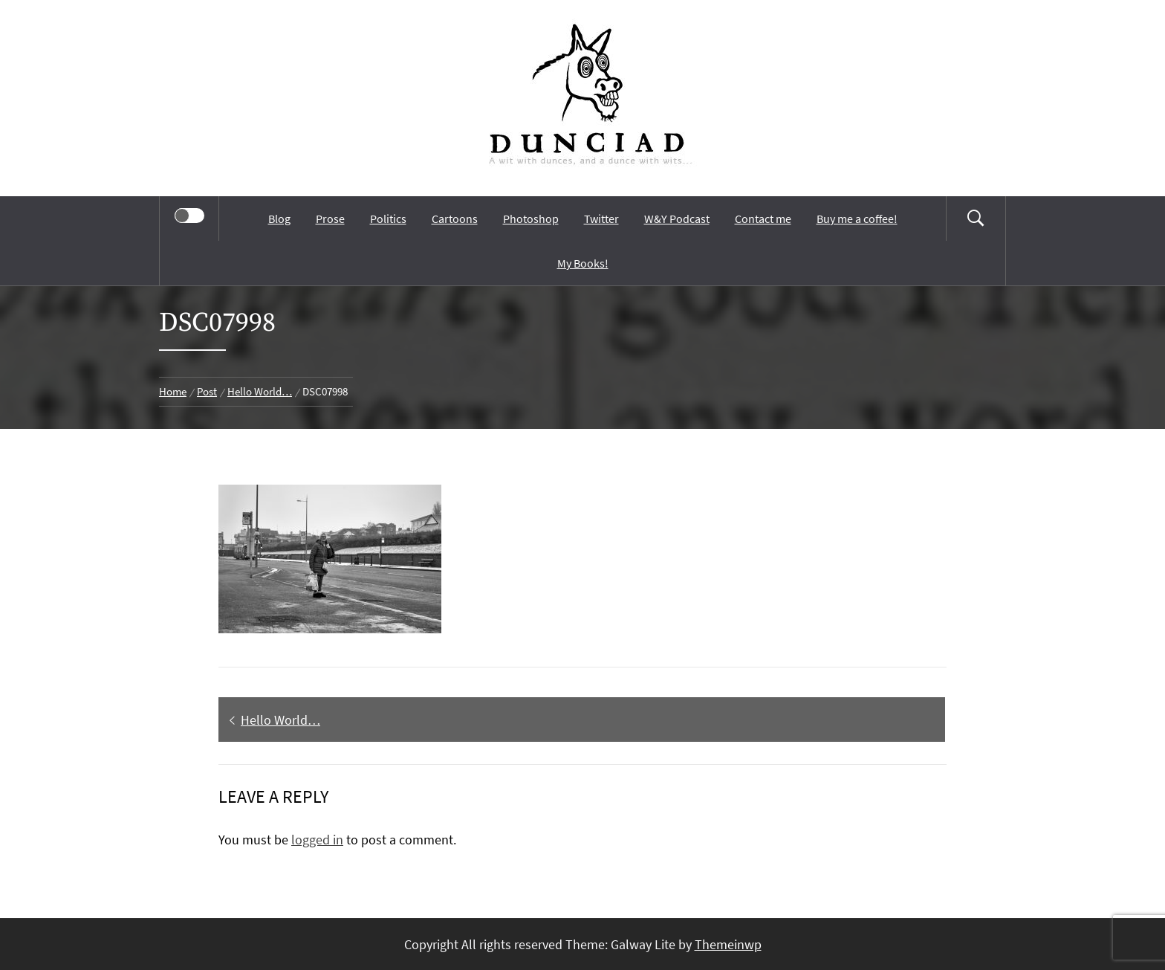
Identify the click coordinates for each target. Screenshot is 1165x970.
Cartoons (455, 218)
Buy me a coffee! (857, 218)
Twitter (601, 218)
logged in (317, 839)
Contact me (763, 218)
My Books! (583, 263)
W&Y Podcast (677, 218)
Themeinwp (728, 944)
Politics (388, 218)
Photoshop (531, 218)
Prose (330, 218)
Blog (279, 218)
